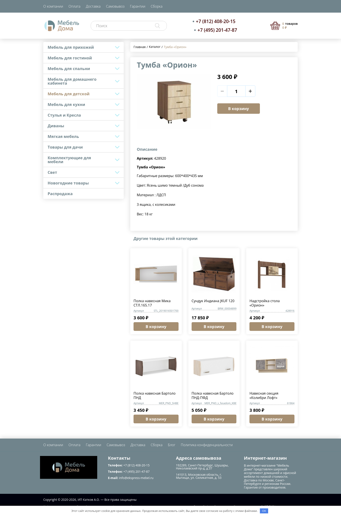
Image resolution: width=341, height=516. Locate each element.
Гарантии (137, 6)
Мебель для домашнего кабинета (72, 81)
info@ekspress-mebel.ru (136, 478)
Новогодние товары (68, 183)
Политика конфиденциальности (207, 444)
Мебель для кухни (66, 104)
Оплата (74, 6)
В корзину (238, 108)
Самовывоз (115, 6)
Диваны (56, 125)
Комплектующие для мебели (69, 159)
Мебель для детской (69, 93)
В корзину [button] (156, 326)
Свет (52, 172)
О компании (53, 6)
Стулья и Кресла (64, 115)
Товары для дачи (65, 147)
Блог (171, 444)
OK (264, 511)
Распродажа (60, 193)
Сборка (156, 6)
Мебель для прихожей (71, 47)
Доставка (93, 6)
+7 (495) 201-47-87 (217, 30)
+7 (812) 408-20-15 (216, 21)
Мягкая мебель (63, 136)
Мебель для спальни (69, 68)
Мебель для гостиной (70, 57)
